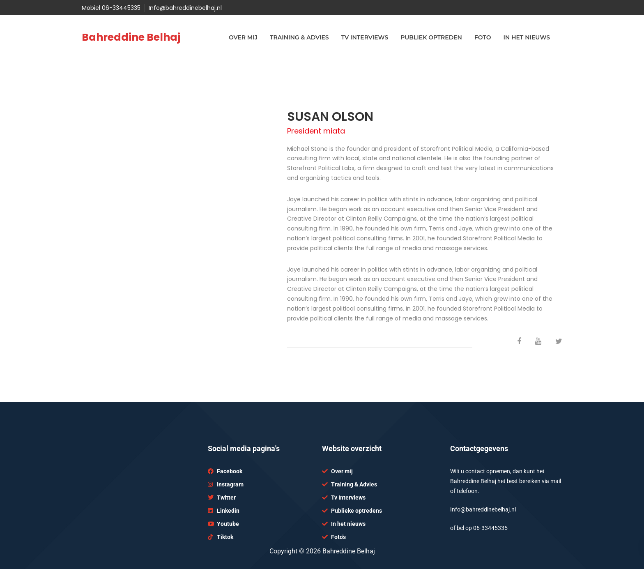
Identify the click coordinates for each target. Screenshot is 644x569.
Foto (482, 37)
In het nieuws (526, 37)
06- (477, 528)
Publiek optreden (431, 37)
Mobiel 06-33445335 (111, 8)
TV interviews (365, 37)
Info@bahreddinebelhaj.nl (185, 8)
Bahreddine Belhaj (131, 37)
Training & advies (299, 37)
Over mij (243, 37)
